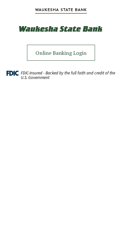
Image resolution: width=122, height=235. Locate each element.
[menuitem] (61, 10)
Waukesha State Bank (61, 10)
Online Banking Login (61, 52)
